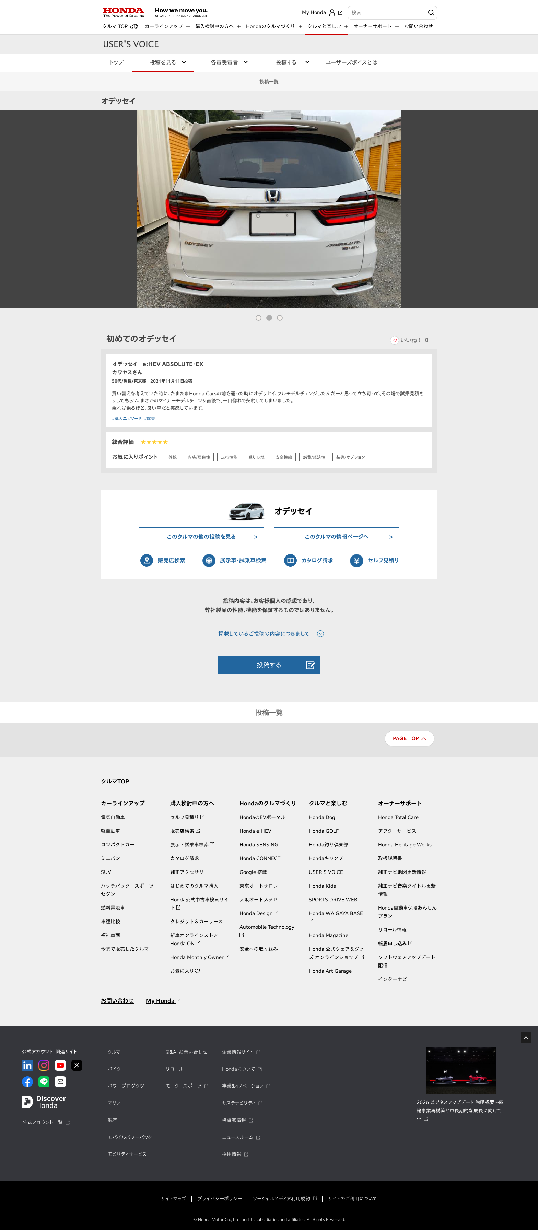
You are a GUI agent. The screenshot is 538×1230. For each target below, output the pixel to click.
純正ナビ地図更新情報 (402, 872)
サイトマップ (173, 1198)
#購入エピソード (126, 418)
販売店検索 (171, 560)
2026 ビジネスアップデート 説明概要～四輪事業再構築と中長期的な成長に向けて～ (460, 1110)
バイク (114, 1069)
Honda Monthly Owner (199, 957)
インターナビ (392, 979)
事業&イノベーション (243, 1085)
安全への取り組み (258, 949)
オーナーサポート (400, 803)
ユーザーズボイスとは (351, 62)
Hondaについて (238, 1069)
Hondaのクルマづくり (267, 803)
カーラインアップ (123, 803)
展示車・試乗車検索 (243, 560)
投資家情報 (234, 1120)
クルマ (114, 1052)
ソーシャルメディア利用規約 (281, 1198)
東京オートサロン (258, 885)
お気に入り (185, 971)
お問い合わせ (418, 26)
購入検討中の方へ (192, 803)
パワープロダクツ (126, 1085)
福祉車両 (110, 935)
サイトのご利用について (352, 1198)
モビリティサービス (127, 1154)
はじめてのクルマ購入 (194, 885)
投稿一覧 (269, 81)
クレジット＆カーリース (196, 921)
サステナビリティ (239, 1103)
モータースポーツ (183, 1085)
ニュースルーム (237, 1137)
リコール (175, 1069)
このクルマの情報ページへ (337, 536)
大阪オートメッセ (258, 899)
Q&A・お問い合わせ (187, 1052)
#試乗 (149, 418)
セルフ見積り (383, 560)
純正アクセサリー (189, 872)
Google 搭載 (253, 872)
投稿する (269, 664)
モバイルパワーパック (130, 1137)
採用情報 (231, 1154)
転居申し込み (395, 943)
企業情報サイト (238, 1052)
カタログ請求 (317, 560)
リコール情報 (392, 929)
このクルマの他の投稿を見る (201, 536)
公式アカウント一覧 (42, 1122)
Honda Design (258, 913)
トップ (116, 62)
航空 (112, 1120)
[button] (258, 318)
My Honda (163, 1001)
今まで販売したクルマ (125, 949)
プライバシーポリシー (219, 1198)
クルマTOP (115, 781)
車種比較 (110, 921)
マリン (114, 1103)
